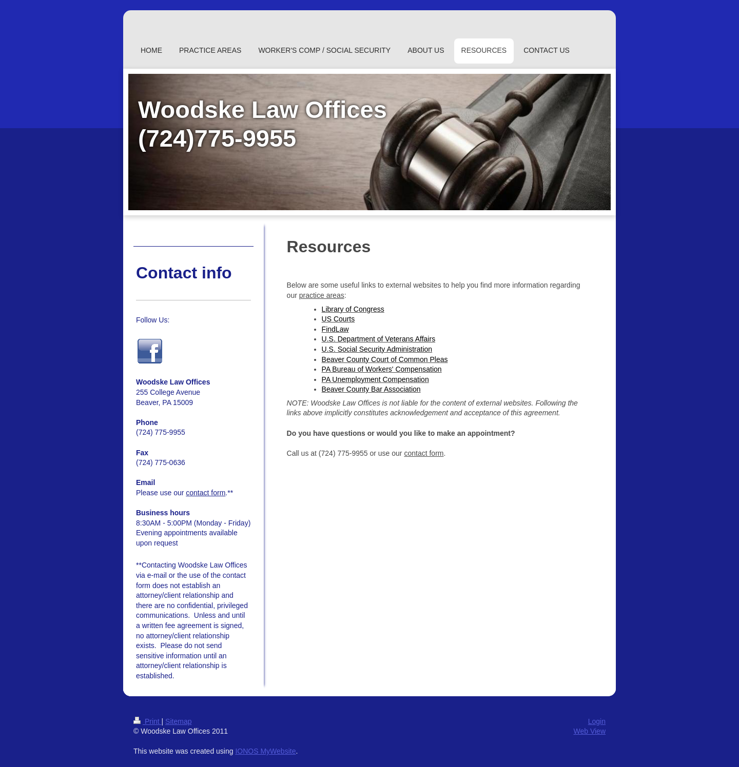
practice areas (321, 295)
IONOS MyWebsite (265, 751)
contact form (423, 453)
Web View (589, 731)
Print (147, 721)
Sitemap (178, 721)
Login (597, 721)
